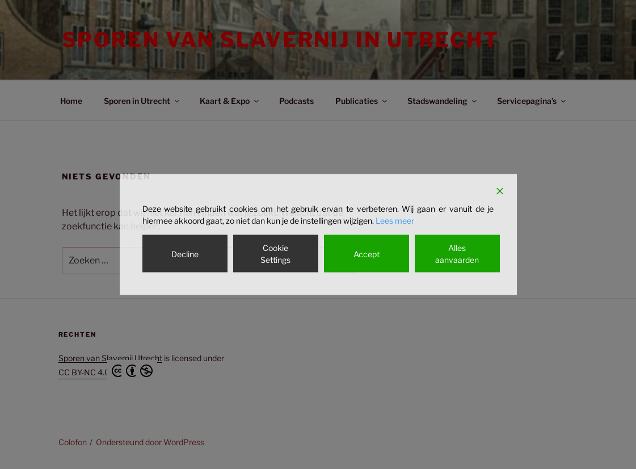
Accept (366, 253)
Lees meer (395, 220)
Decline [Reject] (185, 253)
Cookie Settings (275, 254)
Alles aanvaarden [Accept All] (457, 254)
